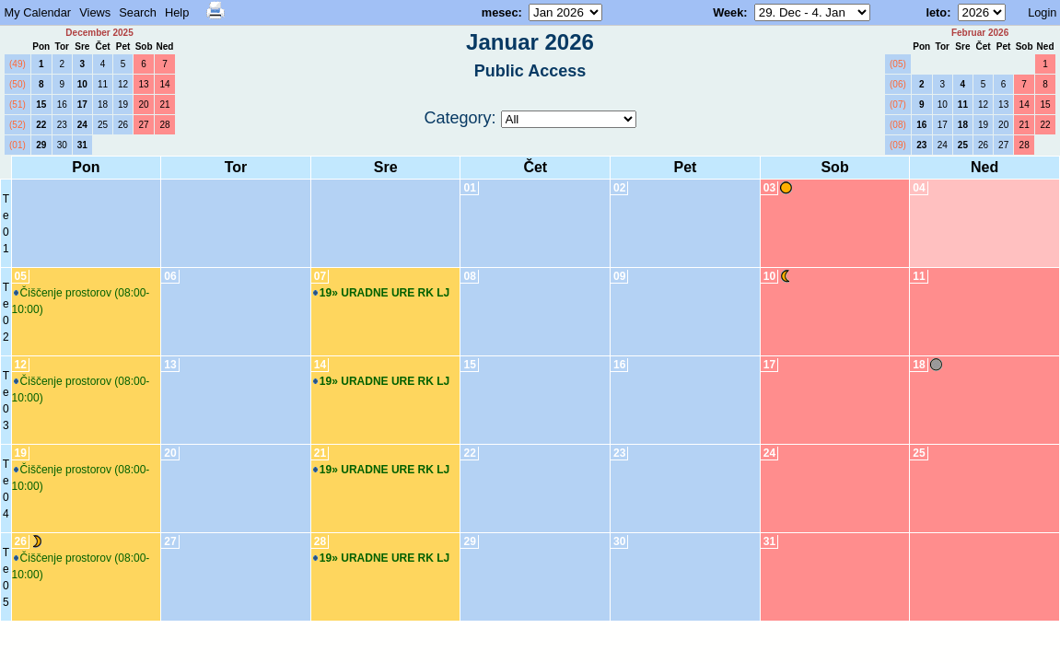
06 (170, 276)
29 (41, 145)
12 (123, 84)
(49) (17, 64)
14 (164, 84)
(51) (17, 104)
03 (769, 187)
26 (123, 125)
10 (82, 84)
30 (62, 145)
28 (164, 125)
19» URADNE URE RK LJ (381, 292)
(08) (898, 125)
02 (619, 187)
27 (144, 125)
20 (144, 104)
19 (123, 104)
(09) (898, 145)
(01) (17, 145)
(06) (898, 84)
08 (469, 276)
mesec (500, 12)
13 (144, 84)
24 (82, 125)
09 (619, 276)
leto (936, 12)
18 (103, 104)
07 (320, 276)
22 (41, 125)
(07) (898, 104)
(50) (17, 84)
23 (62, 125)
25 (103, 125)
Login (1042, 12)
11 (103, 84)
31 (82, 145)
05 (21, 276)
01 (469, 187)
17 (82, 104)
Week (728, 12)
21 (164, 104)
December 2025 (99, 33)
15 (41, 104)
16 (62, 104)
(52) (17, 125)
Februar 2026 (979, 33)
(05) (898, 64)
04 (919, 187)
